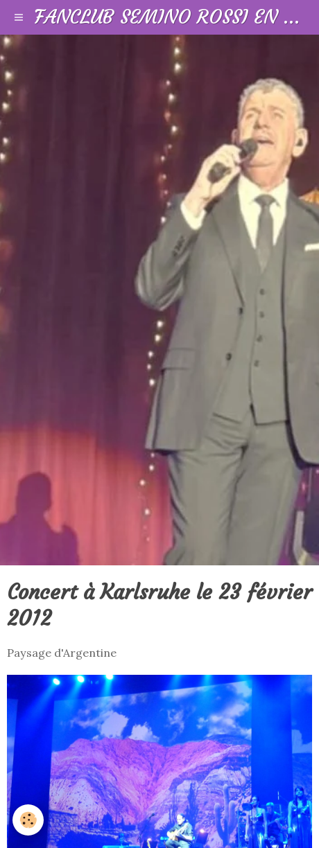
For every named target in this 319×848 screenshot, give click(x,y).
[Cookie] (28, 820)
